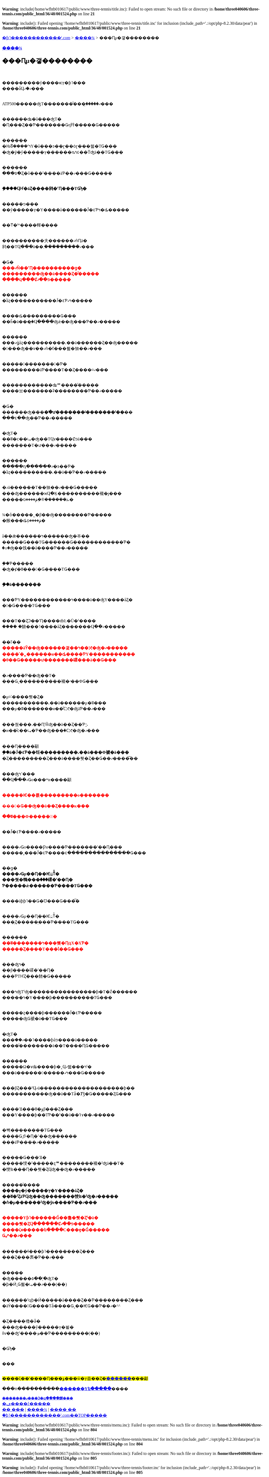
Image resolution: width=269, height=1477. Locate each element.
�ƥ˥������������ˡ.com (36, 38)
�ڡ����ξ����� (26, 1403)
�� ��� (13, 1409)
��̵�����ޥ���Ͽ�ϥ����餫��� (37, 1398)
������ (118, 1378)
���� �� (63, 1409)
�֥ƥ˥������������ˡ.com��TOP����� (54, 1415)
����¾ (85, 38)
